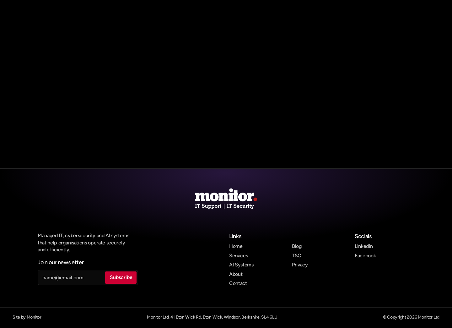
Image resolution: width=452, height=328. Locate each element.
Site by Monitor (27, 317)
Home (236, 246)
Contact (238, 283)
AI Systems (241, 265)
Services (238, 256)
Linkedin (364, 246)
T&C (296, 256)
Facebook (365, 256)
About (235, 274)
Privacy (300, 265)
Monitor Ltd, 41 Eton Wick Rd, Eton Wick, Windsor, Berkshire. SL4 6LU (212, 317)
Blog (297, 246)
